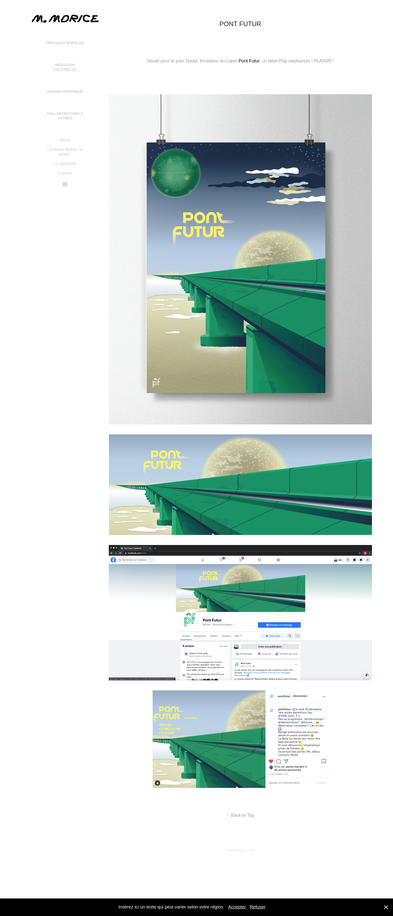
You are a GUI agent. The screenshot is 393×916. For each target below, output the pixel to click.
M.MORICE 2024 (242, 850)
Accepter (237, 906)
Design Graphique (65, 91)
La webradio (65, 163)
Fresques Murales (65, 43)
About (65, 140)
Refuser (257, 906)
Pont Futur (249, 60)
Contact (65, 173)
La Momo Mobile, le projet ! (64, 151)
